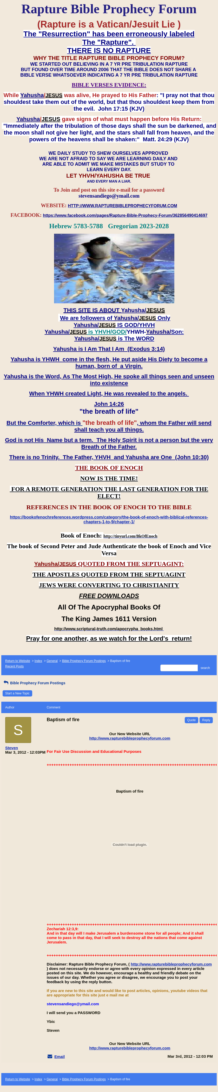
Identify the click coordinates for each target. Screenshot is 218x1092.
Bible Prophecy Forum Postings (84, 661)
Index (38, 661)
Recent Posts (14, 666)
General (52, 661)
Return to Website (17, 661)
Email (59, 1056)
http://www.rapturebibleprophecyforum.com (129, 738)
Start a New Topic (17, 693)
